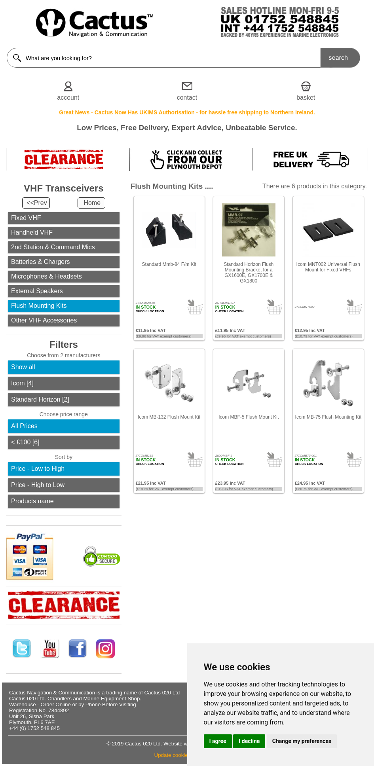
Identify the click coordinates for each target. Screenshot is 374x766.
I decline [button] (249, 741)
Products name (32, 501)
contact (187, 97)
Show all (23, 367)
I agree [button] (217, 741)
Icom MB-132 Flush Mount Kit (169, 417)
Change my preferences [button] (301, 741)
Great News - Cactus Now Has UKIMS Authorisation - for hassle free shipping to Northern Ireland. (187, 112)
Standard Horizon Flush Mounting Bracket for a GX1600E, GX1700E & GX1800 (248, 273)
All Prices (24, 426)
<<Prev (37, 202)
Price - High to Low (38, 485)
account (68, 97)
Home (92, 202)
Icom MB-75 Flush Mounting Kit (328, 417)
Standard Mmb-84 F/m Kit (169, 264)
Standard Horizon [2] (40, 399)
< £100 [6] (25, 442)
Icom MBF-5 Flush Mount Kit (248, 417)
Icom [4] (22, 383)
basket (305, 97)
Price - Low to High (38, 468)
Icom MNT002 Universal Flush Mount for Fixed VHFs (328, 267)
